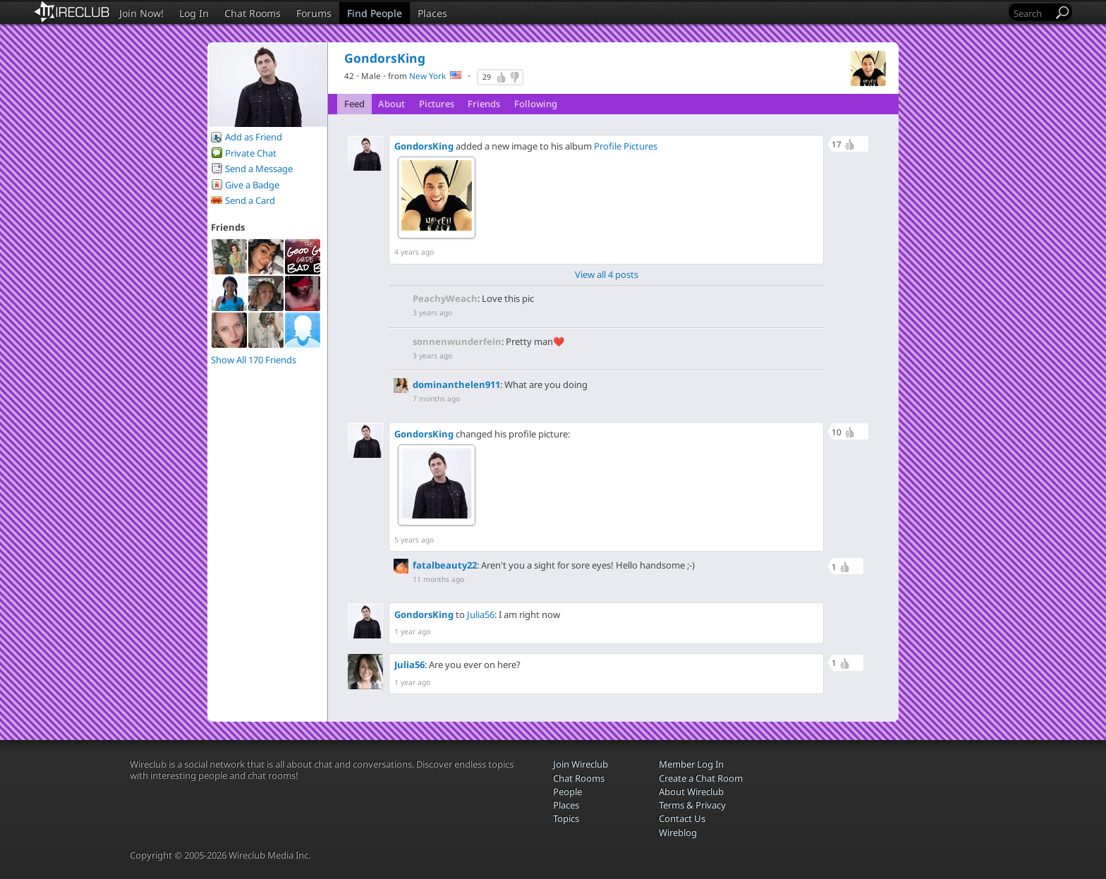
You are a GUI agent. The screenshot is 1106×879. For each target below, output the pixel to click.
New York (427, 75)
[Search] (1032, 13)
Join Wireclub (580, 764)
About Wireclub (691, 791)
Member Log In (691, 764)
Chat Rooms (252, 13)
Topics (566, 818)
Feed (354, 103)
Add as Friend (253, 137)
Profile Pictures (625, 146)
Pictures (436, 103)
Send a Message (259, 168)
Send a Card (250, 200)
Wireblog (678, 832)
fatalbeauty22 (445, 565)
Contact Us (682, 818)
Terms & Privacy (692, 805)
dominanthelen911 (456, 384)
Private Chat (250, 153)
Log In (194, 13)
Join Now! (141, 13)
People (567, 791)
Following (535, 103)
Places (432, 13)
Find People (374, 13)
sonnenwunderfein (457, 341)
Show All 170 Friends (253, 359)
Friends (484, 103)
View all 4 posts (606, 274)
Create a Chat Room (701, 778)
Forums (314, 13)
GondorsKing (424, 146)
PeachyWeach (445, 298)
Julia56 (480, 614)
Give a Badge (252, 184)
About (391, 103)
